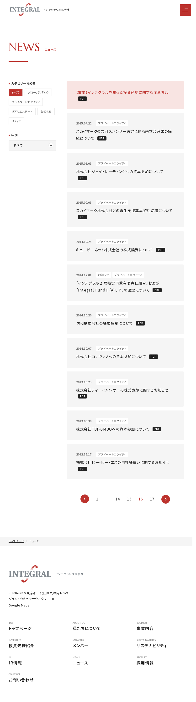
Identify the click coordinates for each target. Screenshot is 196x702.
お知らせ (46, 111)
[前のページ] (85, 503)
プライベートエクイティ (26, 102)
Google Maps (19, 609)
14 (118, 503)
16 (140, 503)
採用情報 (160, 665)
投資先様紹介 (32, 648)
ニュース (96, 665)
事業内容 (160, 631)
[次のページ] (166, 503)
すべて (16, 92)
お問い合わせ (32, 682)
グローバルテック (38, 92)
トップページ (32, 631)
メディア (16, 121)
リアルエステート (22, 111)
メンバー (96, 648)
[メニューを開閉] (185, 10)
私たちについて (96, 631)
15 (129, 503)
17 (152, 503)
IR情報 (32, 665)
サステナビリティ (160, 648)
